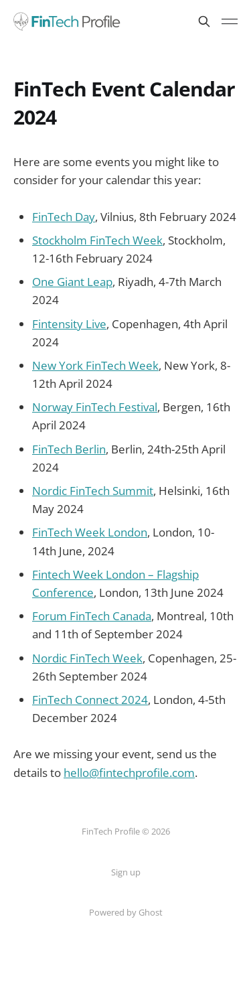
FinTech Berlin (69, 449)
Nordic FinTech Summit (92, 490)
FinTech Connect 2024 (90, 699)
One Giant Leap (72, 281)
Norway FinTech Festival (94, 407)
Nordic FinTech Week (87, 658)
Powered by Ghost (126, 912)
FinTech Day (63, 216)
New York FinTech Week (95, 365)
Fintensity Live (69, 324)
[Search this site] (204, 21)
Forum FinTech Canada (91, 616)
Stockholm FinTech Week (97, 240)
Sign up (126, 872)
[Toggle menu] (230, 21)
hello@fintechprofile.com (129, 772)
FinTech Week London (89, 532)
